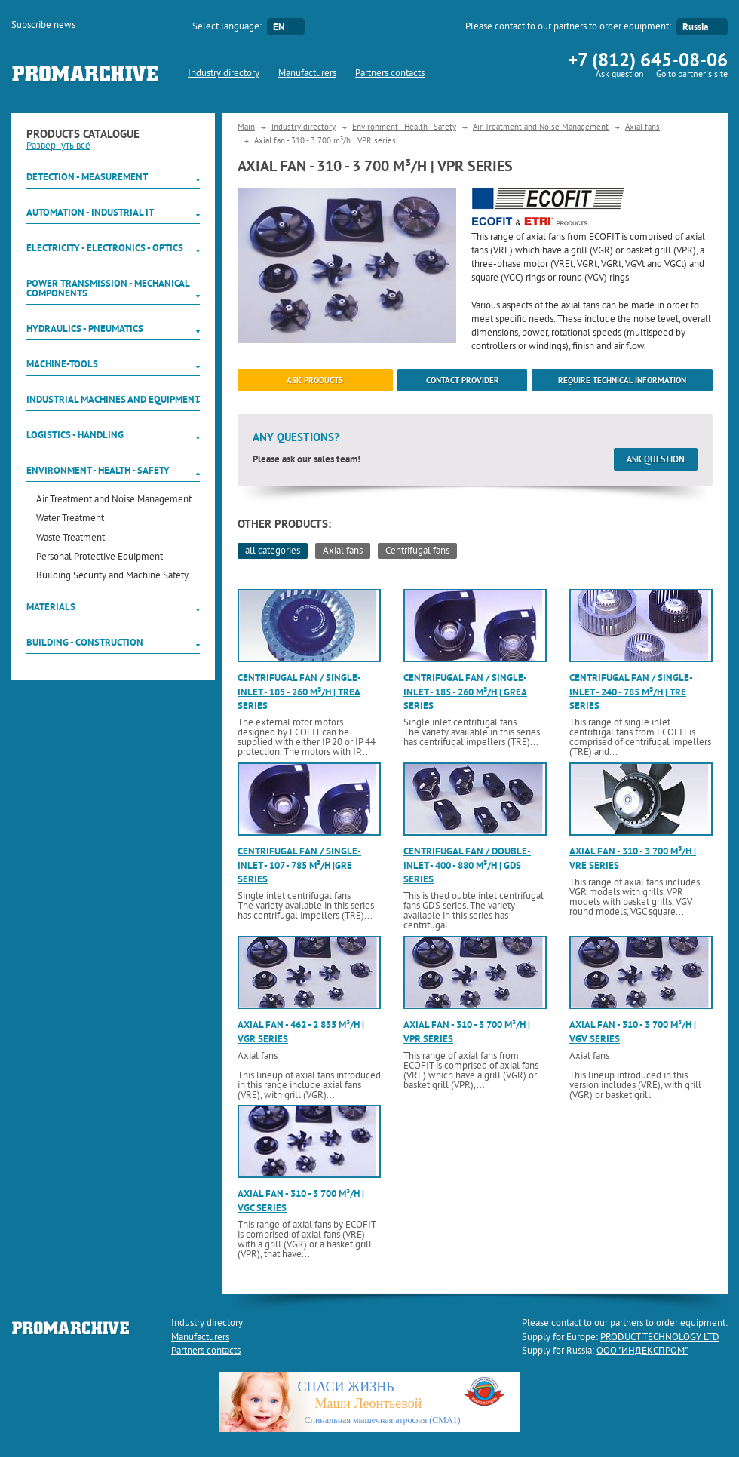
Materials (50, 607)
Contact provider (462, 380)
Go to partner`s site (692, 75)
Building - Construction (84, 642)
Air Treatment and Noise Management (114, 500)
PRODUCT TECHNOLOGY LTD (659, 1338)
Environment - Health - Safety (98, 470)
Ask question (620, 75)
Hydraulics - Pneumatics (84, 328)
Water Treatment (70, 519)
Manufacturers (307, 74)
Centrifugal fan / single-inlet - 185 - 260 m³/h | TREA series (299, 691)
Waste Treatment (70, 539)
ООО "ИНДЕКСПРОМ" (642, 1351)
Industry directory (223, 74)
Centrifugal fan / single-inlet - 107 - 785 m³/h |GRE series (299, 865)
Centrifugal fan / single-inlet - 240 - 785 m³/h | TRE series (631, 691)
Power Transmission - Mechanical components (107, 288)
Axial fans (642, 127)
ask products (315, 380)
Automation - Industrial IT (90, 212)
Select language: (227, 27)
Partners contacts (390, 74)
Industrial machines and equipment (113, 399)
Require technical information (622, 380)
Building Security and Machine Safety (112, 576)
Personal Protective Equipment (99, 558)
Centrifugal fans (417, 551)
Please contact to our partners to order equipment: (568, 27)
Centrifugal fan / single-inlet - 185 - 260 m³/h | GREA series (465, 691)
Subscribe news (43, 26)
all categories (272, 551)
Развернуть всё (58, 146)
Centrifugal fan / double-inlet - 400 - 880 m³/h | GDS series (467, 865)
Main (246, 127)
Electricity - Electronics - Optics (104, 248)
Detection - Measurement (87, 177)
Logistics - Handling (75, 435)
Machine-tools (62, 364)
